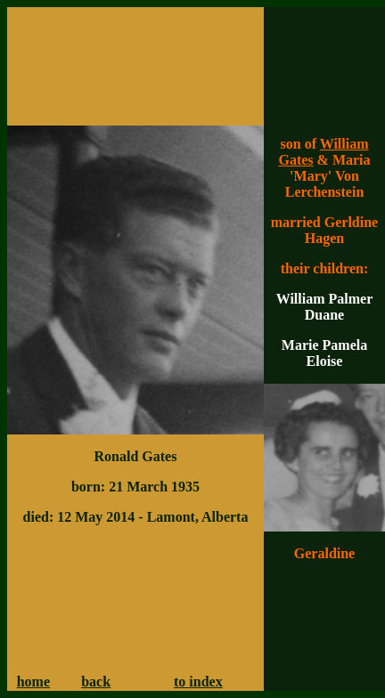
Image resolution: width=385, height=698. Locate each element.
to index (198, 681)
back (96, 681)
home (33, 681)
